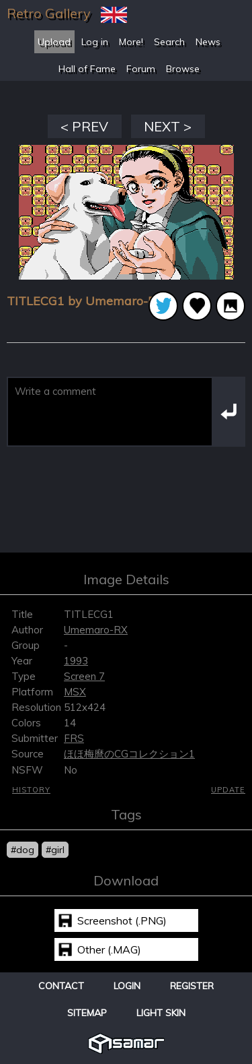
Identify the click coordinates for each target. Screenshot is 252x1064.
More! (131, 42)
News (208, 42)
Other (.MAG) (109, 949)
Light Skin (160, 1013)
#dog (22, 850)
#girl (55, 850)
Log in (94, 42)
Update (228, 789)
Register (192, 986)
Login (127, 986)
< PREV (84, 126)
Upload (54, 42)
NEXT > (168, 126)
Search (169, 42)
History (31, 789)
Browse (183, 69)
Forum (140, 69)
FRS (74, 738)
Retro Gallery (49, 13)
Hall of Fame (87, 69)
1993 (76, 660)
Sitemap (87, 1013)
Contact (61, 986)
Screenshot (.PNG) (122, 920)
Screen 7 (84, 676)
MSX (75, 691)
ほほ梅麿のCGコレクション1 (129, 753)
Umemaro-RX (96, 629)
